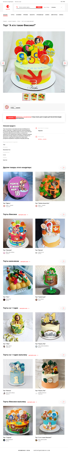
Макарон (32, 14)
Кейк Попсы (54, 14)
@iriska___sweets (42, 138)
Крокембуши (40, 14)
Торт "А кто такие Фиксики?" (28, 21)
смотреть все (22, 214)
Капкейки (18, 14)
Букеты (61, 14)
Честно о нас (18, 1)
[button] (34, 62)
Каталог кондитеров (8, 1)
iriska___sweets (15, 108)
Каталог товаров (12, 21)
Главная (5, 21)
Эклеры (47, 14)
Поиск (39, 7)
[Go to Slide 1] (26, 97)
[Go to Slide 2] (34, 97)
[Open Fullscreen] (62, 90)
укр (61, 1)
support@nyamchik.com (42, 450)
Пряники (25, 14)
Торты (12, 14)
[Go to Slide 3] (42, 97)
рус (64, 1)
